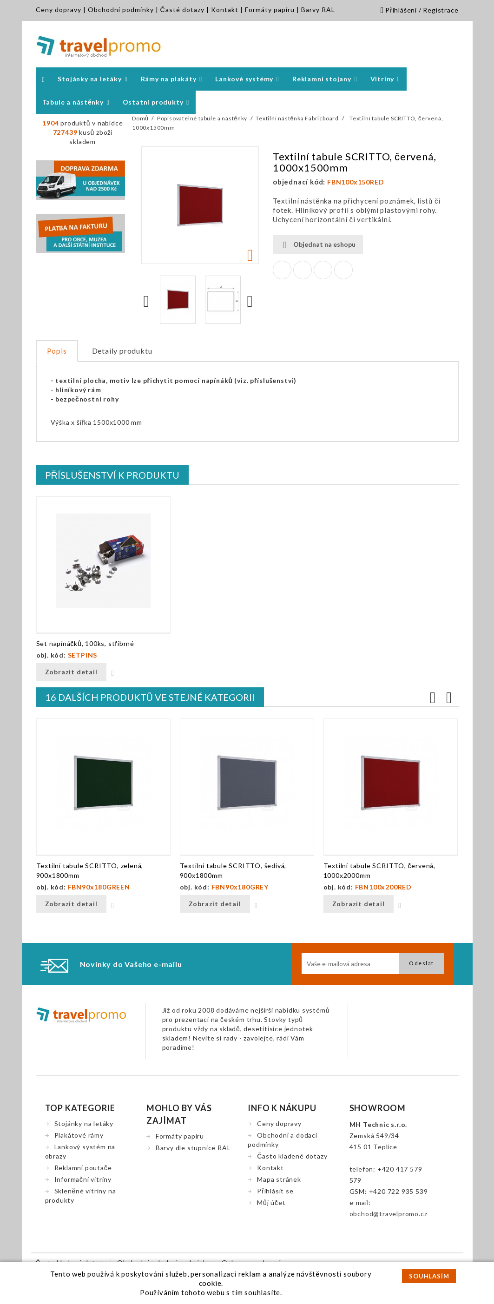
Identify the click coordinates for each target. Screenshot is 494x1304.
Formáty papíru (270, 9)
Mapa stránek (279, 1179)
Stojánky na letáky (83, 1123)
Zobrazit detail (71, 672)
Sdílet (282, 270)
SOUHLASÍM (429, 1276)
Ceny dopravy (58, 9)
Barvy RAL (318, 9)
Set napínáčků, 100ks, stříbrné (85, 643)
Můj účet (271, 1202)
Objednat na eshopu (318, 244)
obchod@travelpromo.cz (388, 1214)
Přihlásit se (275, 1191)
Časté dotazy (182, 9)
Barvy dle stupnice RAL (193, 1148)
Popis (57, 350)
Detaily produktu (122, 350)
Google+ (323, 270)
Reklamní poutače (83, 1168)
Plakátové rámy (79, 1135)
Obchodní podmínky (121, 9)
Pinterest (343, 270)
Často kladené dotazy (292, 1156)
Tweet (302, 270)
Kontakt (224, 9)
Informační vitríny (83, 1179)
